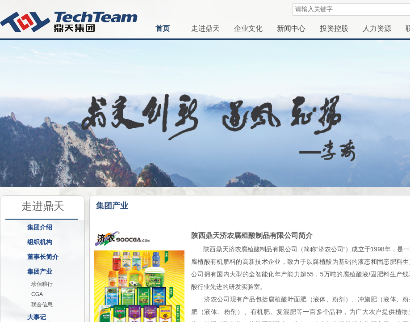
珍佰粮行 (42, 284)
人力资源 (377, 28)
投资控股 (334, 28)
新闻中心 (291, 28)
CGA (37, 294)
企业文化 (248, 28)
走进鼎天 (205, 28)
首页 (162, 28)
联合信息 (42, 304)
